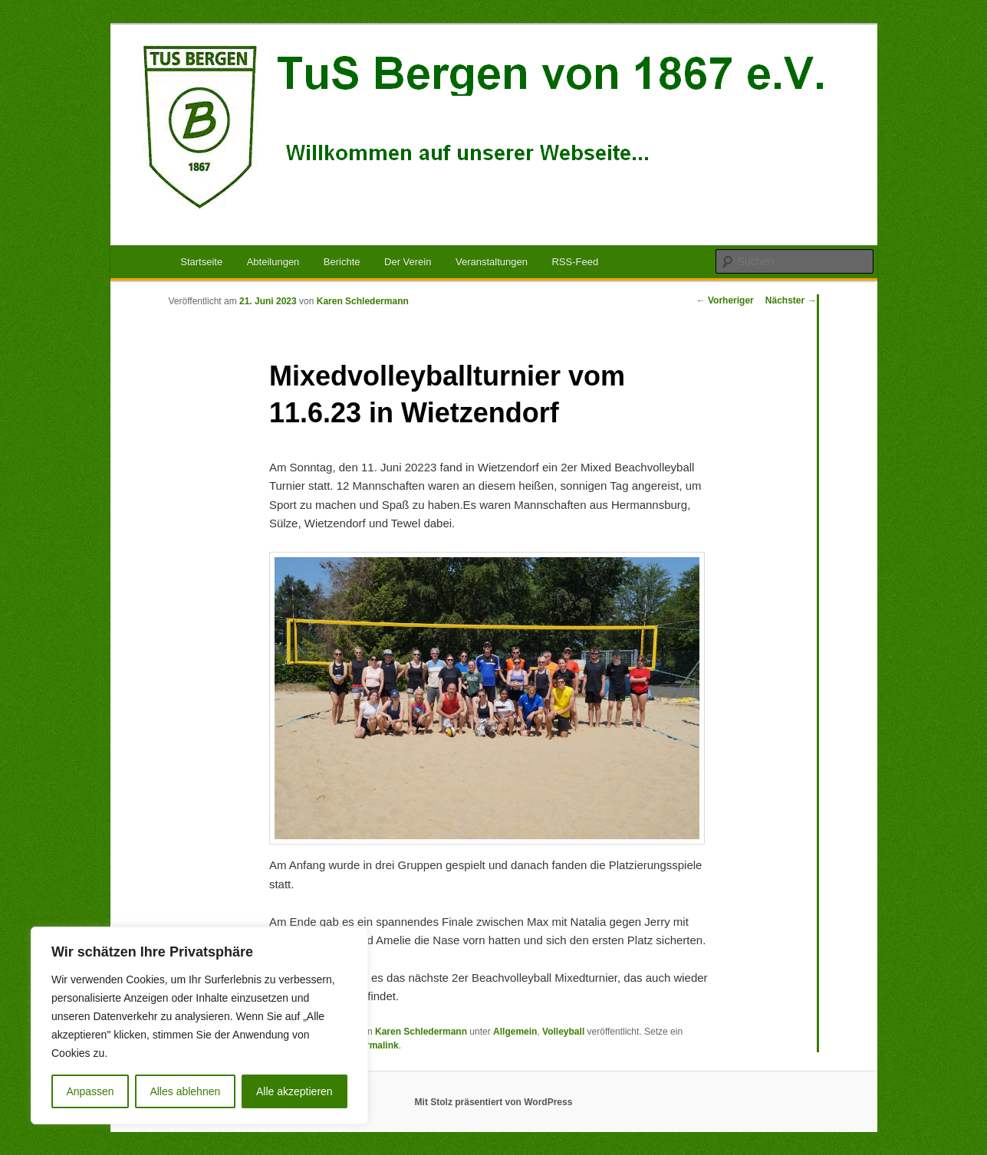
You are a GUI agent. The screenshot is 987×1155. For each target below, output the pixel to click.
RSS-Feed (574, 261)
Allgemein (515, 1031)
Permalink (376, 1045)
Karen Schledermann (363, 301)
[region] (199, 1025)
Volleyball (563, 1031)
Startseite (201, 261)
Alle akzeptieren (294, 1091)
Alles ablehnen (185, 1091)
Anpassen (90, 1091)
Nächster (791, 300)
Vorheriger (725, 300)
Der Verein (407, 261)
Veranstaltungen (492, 261)
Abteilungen (273, 261)
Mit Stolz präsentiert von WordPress (494, 1102)
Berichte (342, 261)
